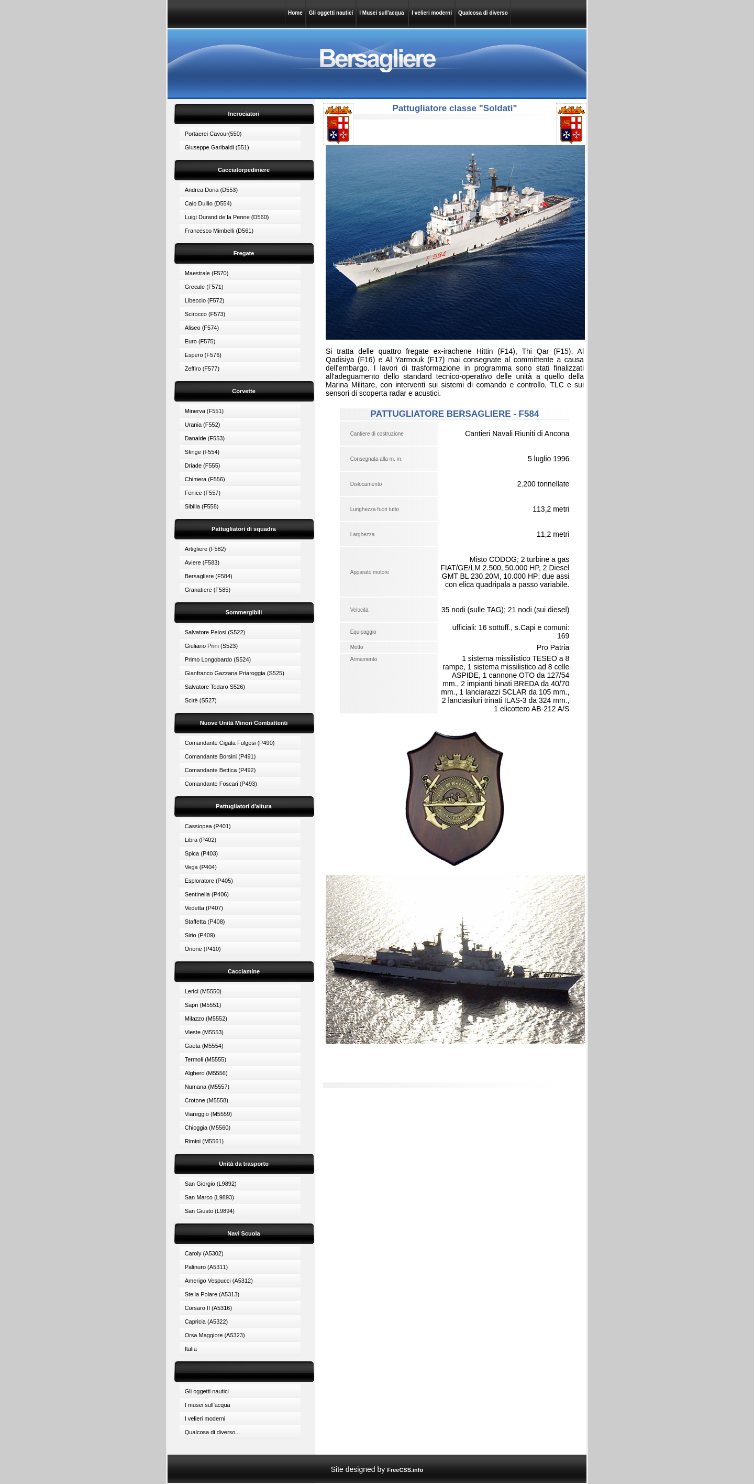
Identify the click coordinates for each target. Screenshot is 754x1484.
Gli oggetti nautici (331, 13)
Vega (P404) (201, 867)
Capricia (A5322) (206, 1321)
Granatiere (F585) (207, 590)
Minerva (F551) (204, 411)
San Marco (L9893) (209, 1197)
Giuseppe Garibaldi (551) (217, 147)
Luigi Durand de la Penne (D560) (227, 217)
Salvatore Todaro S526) (215, 687)
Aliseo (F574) (202, 327)
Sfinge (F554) (202, 452)
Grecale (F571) (204, 287)
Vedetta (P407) (204, 908)
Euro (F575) (200, 341)
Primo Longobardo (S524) (218, 659)
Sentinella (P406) (207, 894)
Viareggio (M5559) (208, 1114)
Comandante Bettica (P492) (220, 770)
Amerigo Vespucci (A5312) (219, 1280)
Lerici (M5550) (203, 991)
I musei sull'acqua (207, 1405)
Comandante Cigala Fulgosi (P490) (230, 743)
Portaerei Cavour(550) (213, 134)
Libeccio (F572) (205, 300)
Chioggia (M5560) (207, 1127)
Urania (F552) (202, 424)
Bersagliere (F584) (208, 576)
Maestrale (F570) (207, 273)
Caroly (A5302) (204, 1253)
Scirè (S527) (201, 700)
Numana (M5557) (207, 1087)
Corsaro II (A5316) (208, 1308)
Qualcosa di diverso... (212, 1432)
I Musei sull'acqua (382, 13)
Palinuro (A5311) (206, 1267)
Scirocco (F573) (205, 314)
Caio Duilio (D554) (208, 203)
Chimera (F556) (205, 479)
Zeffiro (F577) (202, 368)
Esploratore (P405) (209, 881)
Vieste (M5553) (204, 1032)
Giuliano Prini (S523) (211, 646)
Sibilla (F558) (202, 506)
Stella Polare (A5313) (212, 1294)
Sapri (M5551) (203, 1005)
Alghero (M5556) (206, 1073)
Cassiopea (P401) (208, 826)
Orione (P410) (203, 949)
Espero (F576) (203, 355)
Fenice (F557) (202, 493)
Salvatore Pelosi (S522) (215, 632)
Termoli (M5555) (205, 1059)
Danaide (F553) (205, 438)
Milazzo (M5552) (206, 1018)
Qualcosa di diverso (483, 13)
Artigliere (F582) (205, 549)
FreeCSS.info (405, 1470)
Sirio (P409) (200, 935)
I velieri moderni (432, 13)
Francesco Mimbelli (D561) (219, 231)
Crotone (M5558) (206, 1100)
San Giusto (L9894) (210, 1211)
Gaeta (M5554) (204, 1046)
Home (295, 13)
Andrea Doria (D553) (211, 190)
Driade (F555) (202, 465)
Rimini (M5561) (204, 1141)
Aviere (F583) (202, 562)
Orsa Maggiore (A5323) (215, 1335)
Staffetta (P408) (205, 921)
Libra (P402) (201, 840)
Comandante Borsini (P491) (220, 756)
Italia (191, 1349)
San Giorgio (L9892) (211, 1183)
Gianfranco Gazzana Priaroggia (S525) (234, 673)
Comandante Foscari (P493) (221, 784)
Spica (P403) (201, 853)
